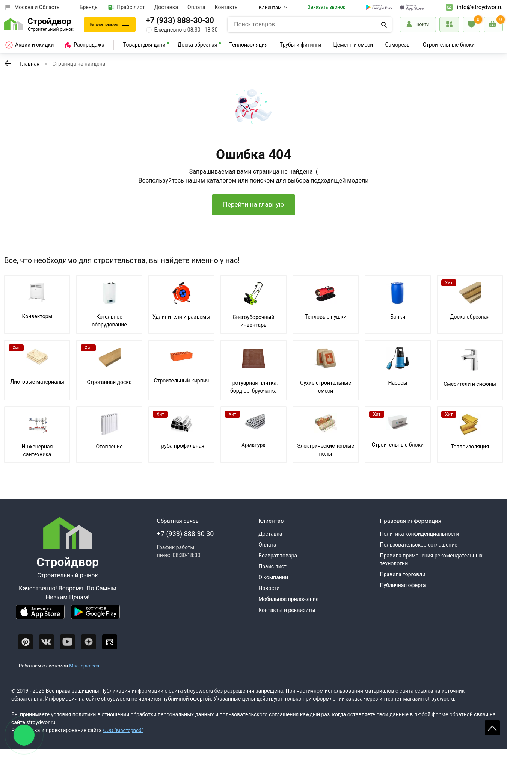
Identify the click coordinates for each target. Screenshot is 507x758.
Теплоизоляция (248, 45)
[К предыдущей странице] (8, 63)
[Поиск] (384, 24)
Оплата (196, 7)
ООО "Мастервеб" (124, 739)
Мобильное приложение (288, 608)
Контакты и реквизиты (286, 619)
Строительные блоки (449, 45)
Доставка (166, 7)
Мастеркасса (84, 675)
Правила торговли (403, 583)
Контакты (227, 7)
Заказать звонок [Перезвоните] (326, 7)
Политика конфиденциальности (419, 543)
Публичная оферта (403, 594)
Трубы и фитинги (300, 45)
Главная (29, 64)
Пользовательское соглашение (418, 554)
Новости (268, 597)
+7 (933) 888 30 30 (185, 543)
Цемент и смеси (353, 45)
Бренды (89, 7)
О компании (273, 586)
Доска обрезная (197, 45)
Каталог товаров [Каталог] (111, 24)
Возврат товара (277, 565)
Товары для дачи (144, 45)
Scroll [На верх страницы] (492, 727)
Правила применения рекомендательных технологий (431, 568)
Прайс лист (126, 7)
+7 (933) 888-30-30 (195, 20)
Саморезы (397, 45)
